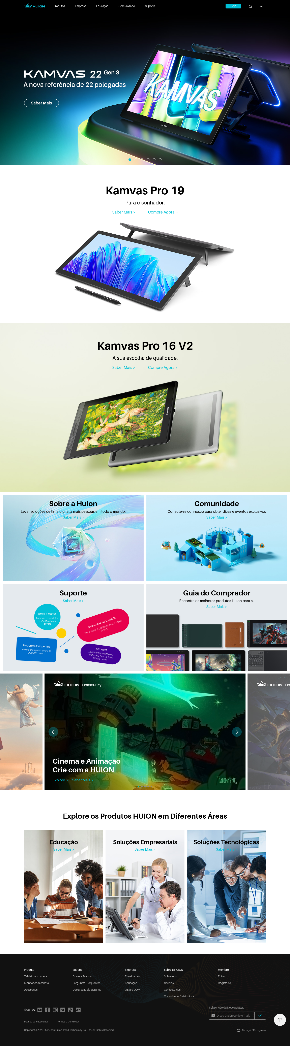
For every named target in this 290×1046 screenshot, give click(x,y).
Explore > (60, 780)
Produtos (59, 6)
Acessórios (30, 989)
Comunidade (126, 6)
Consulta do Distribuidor (179, 996)
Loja (233, 6)
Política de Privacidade (36, 1021)
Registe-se (224, 983)
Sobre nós (170, 976)
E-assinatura (132, 976)
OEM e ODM (132, 989)
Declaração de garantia (86, 989)
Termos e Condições (68, 1021)
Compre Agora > (163, 212)
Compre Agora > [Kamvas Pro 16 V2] (163, 367)
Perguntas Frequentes (86, 983)
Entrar (221, 976)
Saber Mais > (73, 517)
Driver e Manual (82, 976)
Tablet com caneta (35, 976)
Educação (102, 6)
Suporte (150, 6)
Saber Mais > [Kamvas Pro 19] (123, 212)
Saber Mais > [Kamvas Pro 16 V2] (123, 367)
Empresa (80, 6)
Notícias (169, 983)
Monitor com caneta (36, 983)
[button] (236, 731)
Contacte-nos (172, 989)
